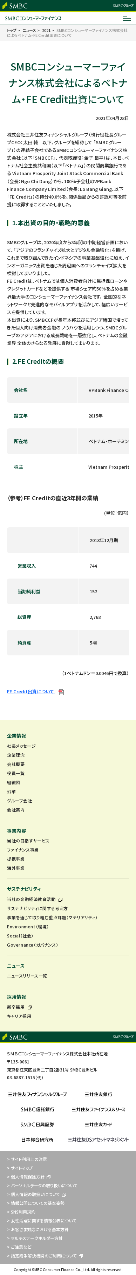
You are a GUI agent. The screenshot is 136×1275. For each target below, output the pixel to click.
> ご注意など (19, 1247)
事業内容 (16, 830)
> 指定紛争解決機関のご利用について (45, 1256)
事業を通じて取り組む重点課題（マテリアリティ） (52, 917)
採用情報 (16, 996)
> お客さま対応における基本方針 (38, 1229)
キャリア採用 (19, 1016)
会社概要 (16, 764)
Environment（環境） (28, 926)
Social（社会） (20, 936)
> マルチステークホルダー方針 (35, 1238)
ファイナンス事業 (23, 850)
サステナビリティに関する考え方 (37, 908)
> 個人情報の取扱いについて (36, 1194)
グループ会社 (19, 800)
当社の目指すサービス (28, 840)
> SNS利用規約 (21, 1212)
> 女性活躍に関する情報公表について (41, 1220)
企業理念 (16, 755)
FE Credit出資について (35, 691)
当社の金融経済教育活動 (34, 899)
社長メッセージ (21, 746)
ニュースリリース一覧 (27, 976)
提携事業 (16, 859)
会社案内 (16, 810)
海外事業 (16, 868)
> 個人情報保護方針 (28, 1177)
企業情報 (16, 735)
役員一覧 (16, 773)
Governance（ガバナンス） (32, 945)
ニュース (16, 965)
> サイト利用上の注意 (27, 1159)
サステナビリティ (24, 889)
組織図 (13, 782)
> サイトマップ (20, 1168)
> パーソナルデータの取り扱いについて (42, 1185)
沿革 (11, 791)
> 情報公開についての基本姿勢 (35, 1203)
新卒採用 (19, 1007)
